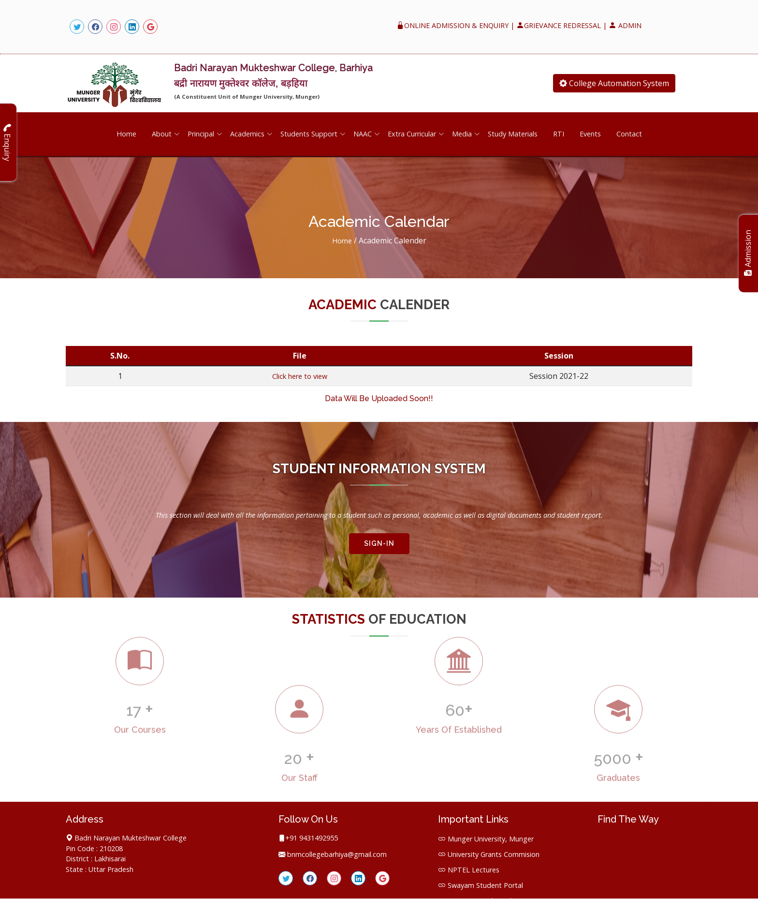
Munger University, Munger (491, 836)
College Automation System (614, 83)
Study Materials (513, 132)
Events (590, 132)
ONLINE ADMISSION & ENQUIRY (452, 25)
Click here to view (299, 374)
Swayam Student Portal (485, 883)
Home (126, 132)
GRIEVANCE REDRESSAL (558, 25)
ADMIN (625, 25)
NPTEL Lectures (473, 867)
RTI (558, 132)
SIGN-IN (379, 541)
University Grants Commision (493, 852)
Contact (629, 132)
